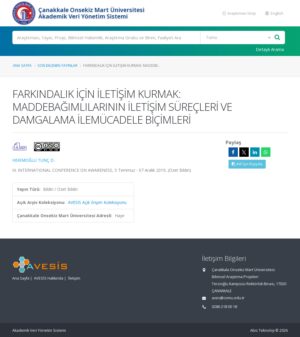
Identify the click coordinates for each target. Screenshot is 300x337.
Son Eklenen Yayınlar (57, 65)
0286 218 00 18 (224, 306)
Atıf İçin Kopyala (247, 163)
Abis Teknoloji (262, 330)
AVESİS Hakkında (48, 278)
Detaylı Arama (270, 49)
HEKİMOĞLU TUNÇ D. (33, 160)
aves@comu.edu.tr (228, 297)
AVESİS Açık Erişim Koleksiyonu (97, 202)
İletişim (74, 278)
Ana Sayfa (22, 65)
